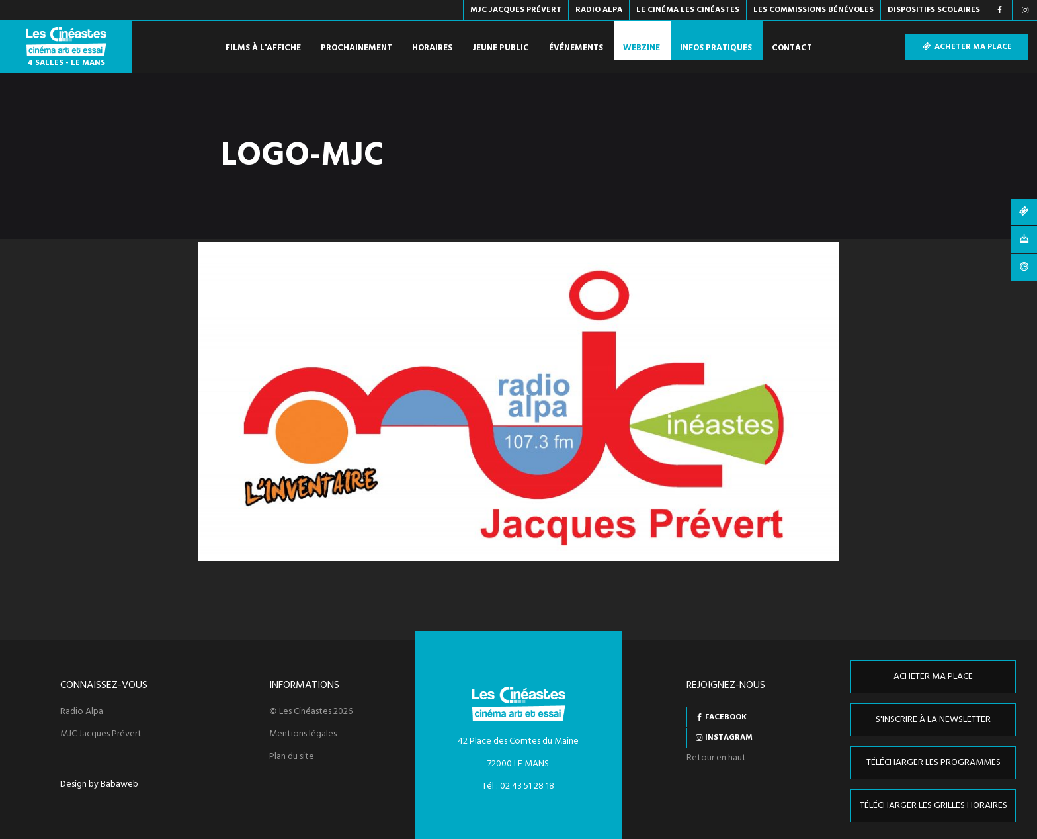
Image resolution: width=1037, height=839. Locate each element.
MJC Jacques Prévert (101, 734)
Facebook (726, 717)
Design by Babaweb (99, 784)
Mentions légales (303, 734)
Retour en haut (716, 758)
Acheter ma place (966, 47)
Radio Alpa (81, 712)
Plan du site (291, 757)
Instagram (729, 737)
